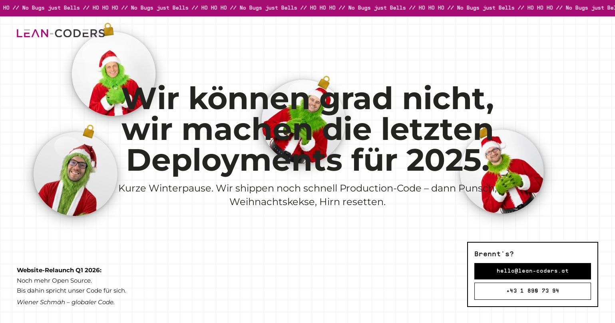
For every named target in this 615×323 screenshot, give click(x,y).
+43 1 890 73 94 (532, 291)
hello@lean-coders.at (533, 271)
